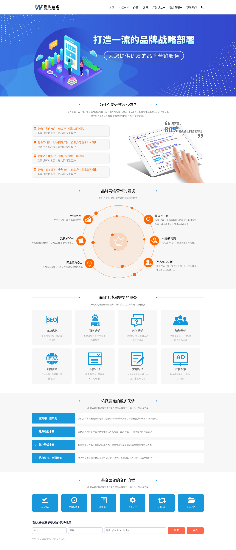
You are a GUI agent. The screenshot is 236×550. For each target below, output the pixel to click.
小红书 (124, 7)
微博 (145, 7)
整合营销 (175, 7)
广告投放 (158, 7)
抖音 (135, 7)
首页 (111, 7)
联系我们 (191, 7)
